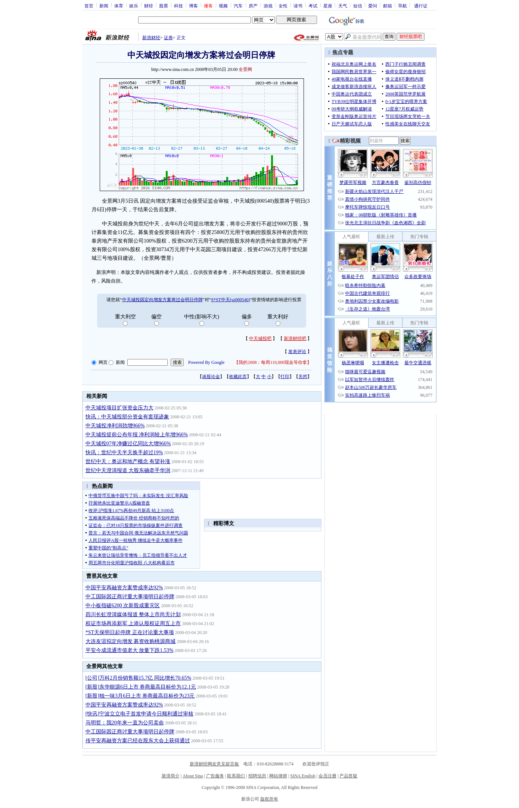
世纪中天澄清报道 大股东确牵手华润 (128, 470)
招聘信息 (257, 776)
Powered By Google (206, 362)
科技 (178, 5)
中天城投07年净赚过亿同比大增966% (128, 443)
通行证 (421, 5)
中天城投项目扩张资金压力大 (119, 408)
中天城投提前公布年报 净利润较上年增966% (137, 434)
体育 (118, 5)
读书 (297, 5)
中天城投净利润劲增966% (115, 425)
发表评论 (297, 351)
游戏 (268, 5)
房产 (253, 5)
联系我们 (236, 776)
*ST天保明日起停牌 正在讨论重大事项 (130, 632)
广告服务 (215, 776)
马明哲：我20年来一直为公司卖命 (125, 723)
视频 (223, 5)
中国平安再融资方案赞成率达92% (124, 587)
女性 (283, 5)
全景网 (245, 69)
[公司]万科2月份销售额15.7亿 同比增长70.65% (139, 678)
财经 (148, 5)
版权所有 (269, 799)
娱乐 (133, 5)
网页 (103, 362)
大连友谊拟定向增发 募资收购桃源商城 (131, 641)
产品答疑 (348, 776)
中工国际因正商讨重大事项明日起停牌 (130, 596)
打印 (284, 376)
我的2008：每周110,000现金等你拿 (273, 362)
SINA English (302, 776)
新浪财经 (151, 37)
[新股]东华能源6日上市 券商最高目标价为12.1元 (141, 687)
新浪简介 (171, 776)
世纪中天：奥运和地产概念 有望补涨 (128, 461)
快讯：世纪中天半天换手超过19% (124, 452)
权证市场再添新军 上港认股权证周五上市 (133, 623)
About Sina (193, 776)
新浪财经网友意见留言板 (214, 764)
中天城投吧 (260, 338)
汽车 (238, 5)
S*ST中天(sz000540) (230, 299)
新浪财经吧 (295, 338)
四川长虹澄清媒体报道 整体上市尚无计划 (133, 614)
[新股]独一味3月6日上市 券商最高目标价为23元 (140, 696)
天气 (342, 5)
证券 (168, 37)
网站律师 (278, 776)
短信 (357, 5)
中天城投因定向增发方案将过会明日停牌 (162, 299)
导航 (402, 5)
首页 (88, 5)
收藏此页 (238, 376)
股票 (163, 5)
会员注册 (327, 776)
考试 (312, 5)
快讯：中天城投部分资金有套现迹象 (127, 416)
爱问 (372, 5)
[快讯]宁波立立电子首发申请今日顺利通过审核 (139, 714)
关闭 (302, 376)
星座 (327, 5)
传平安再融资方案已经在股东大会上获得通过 (138, 740)
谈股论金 (211, 376)
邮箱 (387, 5)
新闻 (103, 5)
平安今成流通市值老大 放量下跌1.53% (130, 650)
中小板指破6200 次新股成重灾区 (123, 605)
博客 (193, 5)
